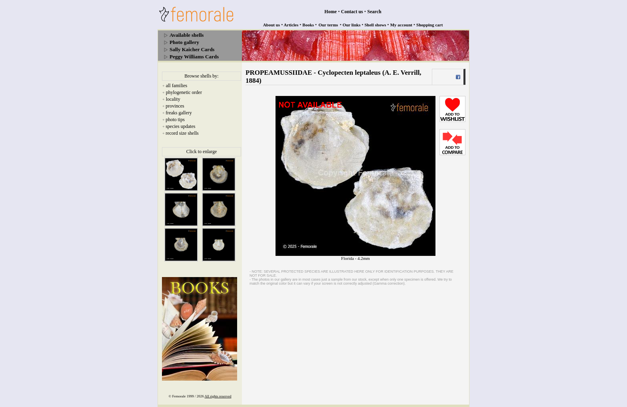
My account (401, 24)
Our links (352, 24)
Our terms (328, 24)
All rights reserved (218, 396)
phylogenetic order (184, 92)
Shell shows (375, 24)
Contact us (352, 11)
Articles (291, 24)
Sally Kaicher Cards (192, 49)
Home (330, 11)
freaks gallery (179, 113)
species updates (180, 126)
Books (308, 24)
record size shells (182, 133)
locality (173, 99)
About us (271, 24)
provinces (175, 106)
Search (374, 11)
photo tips (175, 119)
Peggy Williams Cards (194, 57)
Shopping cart (429, 24)
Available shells (187, 35)
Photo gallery (184, 42)
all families (177, 85)
